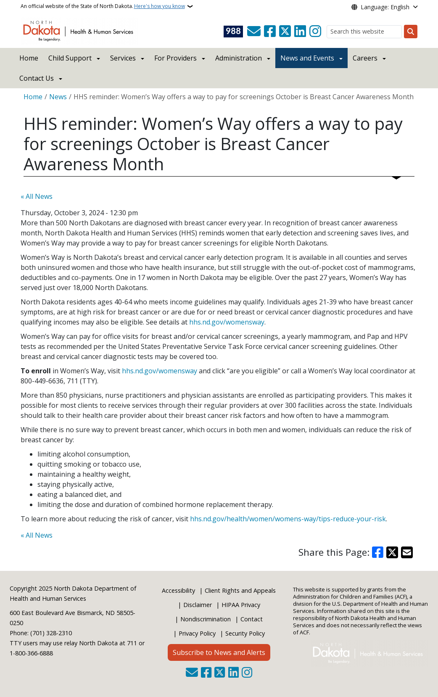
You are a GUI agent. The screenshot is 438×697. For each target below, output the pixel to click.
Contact (251, 619)
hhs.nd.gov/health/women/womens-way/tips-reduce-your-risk (288, 518)
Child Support (70, 58)
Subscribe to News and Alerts (219, 652)
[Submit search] (410, 31)
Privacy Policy (197, 633)
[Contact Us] (254, 31)
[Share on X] (392, 552)
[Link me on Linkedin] (300, 31)
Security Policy (245, 633)
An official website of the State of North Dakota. (103, 6)
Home (28, 58)
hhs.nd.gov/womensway (226, 322)
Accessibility (178, 590)
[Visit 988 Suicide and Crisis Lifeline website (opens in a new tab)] (233, 31)
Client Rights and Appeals (240, 590)
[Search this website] (364, 31)
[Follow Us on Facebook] (270, 31)
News (58, 96)
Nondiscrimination (205, 619)
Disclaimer (197, 605)
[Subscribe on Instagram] (315, 31)
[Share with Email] (407, 552)
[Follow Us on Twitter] (285, 31)
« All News (37, 196)
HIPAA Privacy (241, 605)
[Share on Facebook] (378, 552)
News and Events (307, 58)
